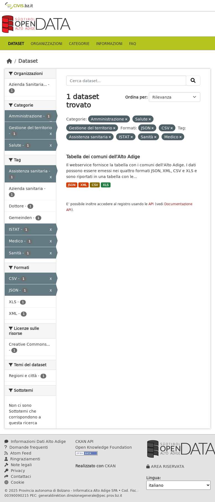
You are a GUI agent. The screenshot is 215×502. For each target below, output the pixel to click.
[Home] (9, 60)
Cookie (14, 482)
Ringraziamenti (22, 459)
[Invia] (193, 81)
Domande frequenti (26, 447)
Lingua (153, 478)
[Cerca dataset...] (126, 81)
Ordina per (135, 97)
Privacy (14, 470)
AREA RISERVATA (167, 466)
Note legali (18, 465)
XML (83, 185)
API (151, 204)
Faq (132, 43)
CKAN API (84, 441)
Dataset (16, 43)
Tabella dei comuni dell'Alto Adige (103, 156)
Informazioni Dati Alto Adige (35, 441)
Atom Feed (17, 453)
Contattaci (17, 476)
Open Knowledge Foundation (103, 447)
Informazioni (109, 43)
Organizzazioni (46, 43)
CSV (95, 185)
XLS (106, 185)
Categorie (79, 43)
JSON (71, 185)
